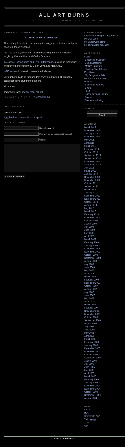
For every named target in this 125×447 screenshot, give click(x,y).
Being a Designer (93, 63)
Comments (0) (42, 97)
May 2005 (89, 370)
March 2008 (90, 276)
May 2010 (89, 208)
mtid (32, 92)
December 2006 (92, 311)
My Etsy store (91, 39)
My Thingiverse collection (96, 45)
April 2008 (89, 273)
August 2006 (90, 323)
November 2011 (92, 180)
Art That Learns (12, 52)
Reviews (88, 81)
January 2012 (91, 174)
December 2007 (92, 283)
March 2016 (90, 146)
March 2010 (90, 211)
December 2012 (92, 161)
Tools (87, 91)
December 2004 (92, 385)
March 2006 (90, 339)
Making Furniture (93, 66)
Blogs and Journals (94, 84)
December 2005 (92, 348)
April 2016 (89, 143)
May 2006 (89, 333)
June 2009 (89, 230)
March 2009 (90, 239)
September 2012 (92, 164)
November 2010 (92, 199)
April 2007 (89, 301)
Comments (92, 416)
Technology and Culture (96, 94)
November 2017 (92, 136)
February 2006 (91, 342)
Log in (87, 409)
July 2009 (89, 227)
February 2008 (91, 279)
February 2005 (91, 379)
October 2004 (91, 392)
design (25, 92)
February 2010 (91, 214)
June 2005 (89, 367)
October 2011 (91, 183)
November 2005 (92, 351)
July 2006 (89, 326)
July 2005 (89, 364)
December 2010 (92, 195)
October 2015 (91, 152)
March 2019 (90, 127)
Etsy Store (89, 72)
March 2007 (90, 304)
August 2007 (90, 289)
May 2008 (89, 270)
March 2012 (90, 171)
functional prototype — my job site (101, 35)
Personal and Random (95, 78)
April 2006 (89, 336)
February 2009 (91, 242)
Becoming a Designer (95, 60)
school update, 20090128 (41, 37)
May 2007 (89, 298)
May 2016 (89, 140)
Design (87, 56)
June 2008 (89, 267)
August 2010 (90, 205)
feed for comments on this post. (23, 117)
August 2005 (90, 361)
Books (88, 88)
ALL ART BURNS (64, 15)
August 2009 (90, 223)
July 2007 (89, 292)
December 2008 (92, 248)
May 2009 (89, 233)
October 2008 (91, 255)
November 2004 (92, 389)
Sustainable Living (94, 100)
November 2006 (92, 314)
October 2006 (91, 317)
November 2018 (92, 130)
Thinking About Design (96, 69)
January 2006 (91, 345)
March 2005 (90, 376)
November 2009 (92, 217)
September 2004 (92, 395)
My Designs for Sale (95, 75)
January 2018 (91, 133)
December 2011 (92, 177)
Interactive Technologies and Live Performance (28, 62)
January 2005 (91, 382)
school (39, 92)
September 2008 (92, 258)
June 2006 (89, 329)
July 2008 (89, 264)
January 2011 (91, 192)
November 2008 (92, 251)
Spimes (89, 97)
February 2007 (91, 307)
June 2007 (89, 295)
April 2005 (89, 373)
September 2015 (92, 155)
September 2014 (92, 158)
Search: (89, 109)
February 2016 (91, 149)
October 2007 (91, 286)
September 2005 (92, 357)
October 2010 (91, 202)
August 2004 (90, 398)
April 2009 (89, 236)
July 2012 (89, 168)
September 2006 (92, 320)
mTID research (11, 71)
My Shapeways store (94, 42)
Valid (90, 419)
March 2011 (90, 189)
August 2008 (90, 261)
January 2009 (91, 245)
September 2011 (92, 186)
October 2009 (91, 220)
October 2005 (91, 354)
